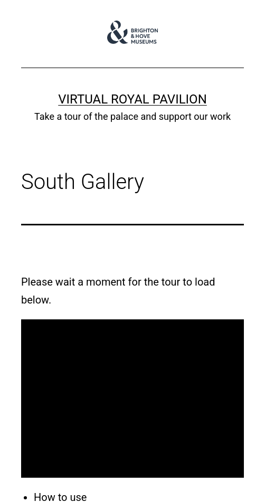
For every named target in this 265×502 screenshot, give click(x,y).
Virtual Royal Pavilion (132, 99)
